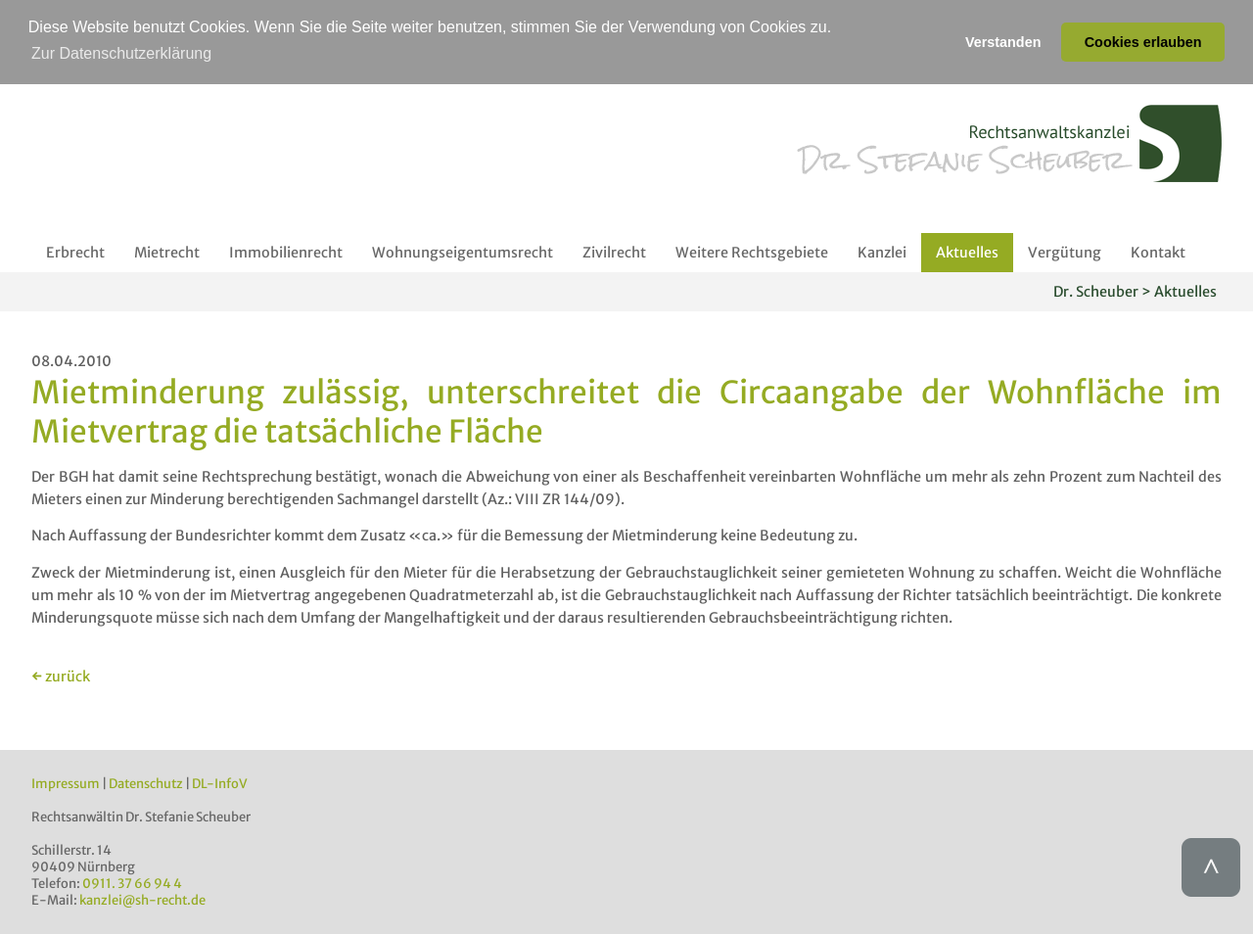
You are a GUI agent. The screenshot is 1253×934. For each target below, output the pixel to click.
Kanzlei (882, 251)
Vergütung (1064, 251)
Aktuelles (967, 251)
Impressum (65, 782)
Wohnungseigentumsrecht (462, 251)
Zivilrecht (614, 251)
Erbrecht (75, 251)
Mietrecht (167, 251)
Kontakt (1158, 251)
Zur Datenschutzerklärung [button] (121, 53)
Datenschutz (146, 782)
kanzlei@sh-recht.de (142, 899)
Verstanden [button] (1003, 42)
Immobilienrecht (286, 251)
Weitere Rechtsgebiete (751, 251)
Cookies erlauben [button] (1143, 42)
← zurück (60, 675)
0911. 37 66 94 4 (132, 882)
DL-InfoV (220, 782)
